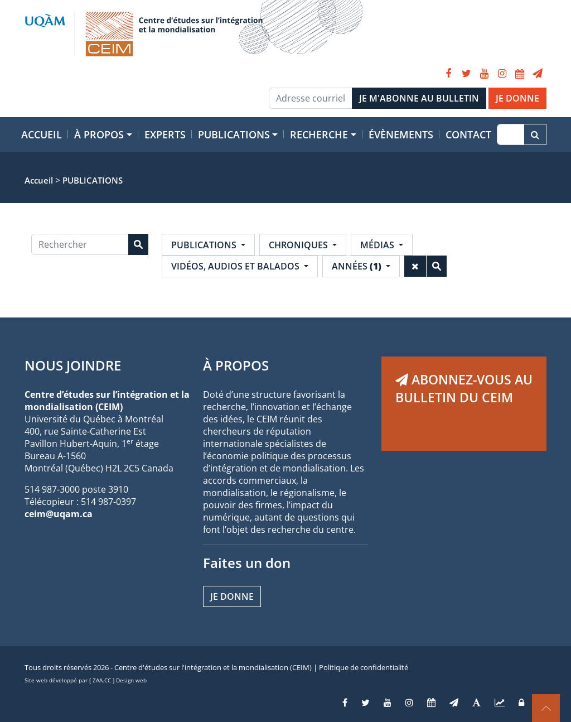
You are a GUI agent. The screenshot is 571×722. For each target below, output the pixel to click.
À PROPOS (236, 365)
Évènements (401, 134)
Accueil (41, 134)
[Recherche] (510, 134)
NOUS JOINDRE (73, 365)
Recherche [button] (319, 134)
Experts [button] (165, 134)
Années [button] (358, 266)
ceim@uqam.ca (59, 514)
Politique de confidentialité (363, 667)
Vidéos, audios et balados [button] (236, 266)
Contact (468, 134)
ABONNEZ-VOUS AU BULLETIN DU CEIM (464, 388)
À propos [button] (99, 134)
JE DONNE (517, 98)
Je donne (232, 596)
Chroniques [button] (299, 245)
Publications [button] (234, 134)
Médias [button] (378, 245)
